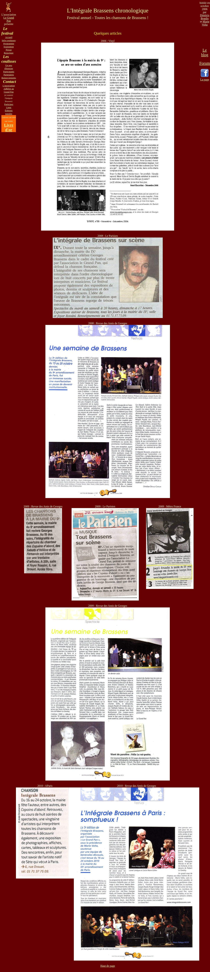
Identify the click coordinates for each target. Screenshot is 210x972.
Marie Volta (205, 23)
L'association (9, 85)
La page (204, 79)
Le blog (204, 52)
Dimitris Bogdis (204, 17)
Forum (204, 63)
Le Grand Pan (8, 19)
